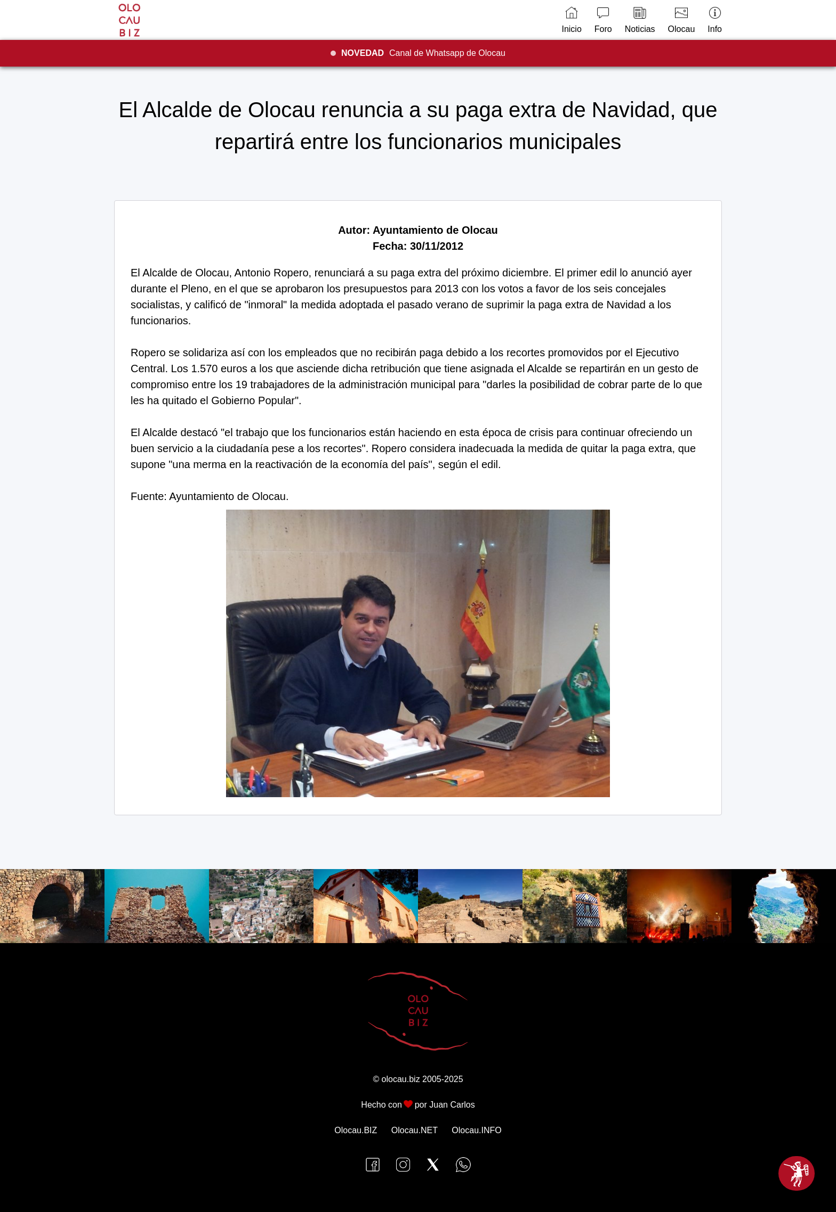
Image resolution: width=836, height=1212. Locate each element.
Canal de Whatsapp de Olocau (423, 53)
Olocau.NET (414, 1130)
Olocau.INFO (476, 1130)
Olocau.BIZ (355, 1130)
